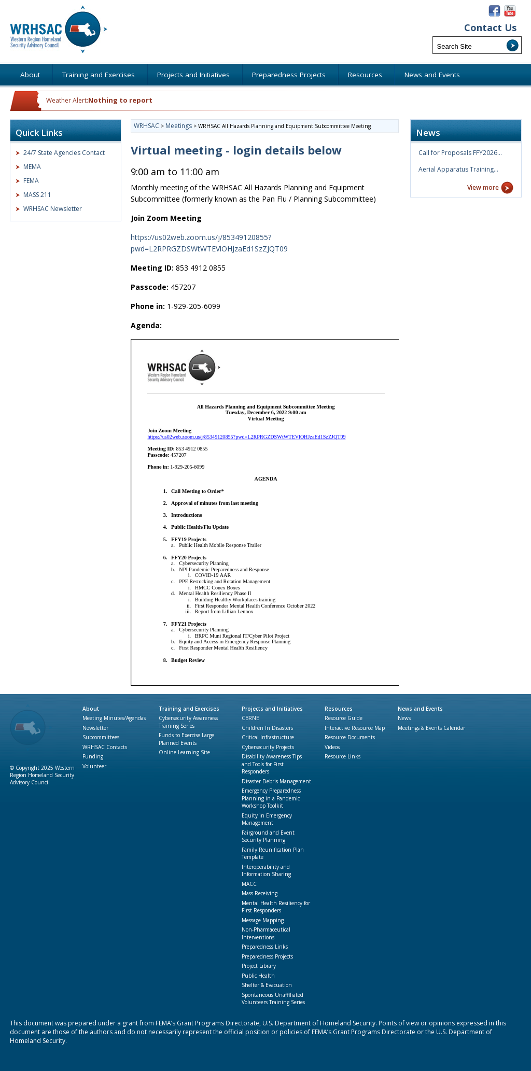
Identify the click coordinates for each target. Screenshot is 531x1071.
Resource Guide (343, 718)
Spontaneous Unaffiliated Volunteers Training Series (273, 998)
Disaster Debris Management (276, 781)
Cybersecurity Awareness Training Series (188, 721)
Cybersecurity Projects (268, 747)
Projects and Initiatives (272, 708)
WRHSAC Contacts (104, 747)
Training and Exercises (189, 708)
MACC (249, 883)
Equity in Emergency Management (267, 819)
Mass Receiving (259, 893)
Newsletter (95, 727)
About (90, 708)
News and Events (420, 708)
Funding (92, 756)
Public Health (258, 975)
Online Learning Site (184, 752)
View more (483, 187)
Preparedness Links (265, 946)
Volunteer (94, 766)
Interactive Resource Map (355, 727)
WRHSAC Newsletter (52, 208)
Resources (339, 708)
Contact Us (490, 27)
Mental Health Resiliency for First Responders (276, 906)
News (404, 718)
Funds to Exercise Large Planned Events (186, 738)
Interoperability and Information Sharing (266, 870)
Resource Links (342, 756)
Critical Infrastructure (268, 737)
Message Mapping (263, 920)
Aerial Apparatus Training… (458, 169)
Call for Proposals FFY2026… (460, 152)
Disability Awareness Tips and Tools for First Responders (272, 764)
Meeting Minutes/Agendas (114, 718)
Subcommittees (100, 737)
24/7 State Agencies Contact (64, 152)
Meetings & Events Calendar (431, 727)
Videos (332, 747)
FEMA (31, 180)
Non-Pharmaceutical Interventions (266, 933)
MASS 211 (37, 194)
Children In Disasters (267, 727)
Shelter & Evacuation (267, 985)
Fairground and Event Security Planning (268, 836)
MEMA (32, 166)
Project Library (259, 965)
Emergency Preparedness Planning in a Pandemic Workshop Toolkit (271, 798)
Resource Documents (350, 737)
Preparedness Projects (267, 956)
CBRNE (250, 718)
